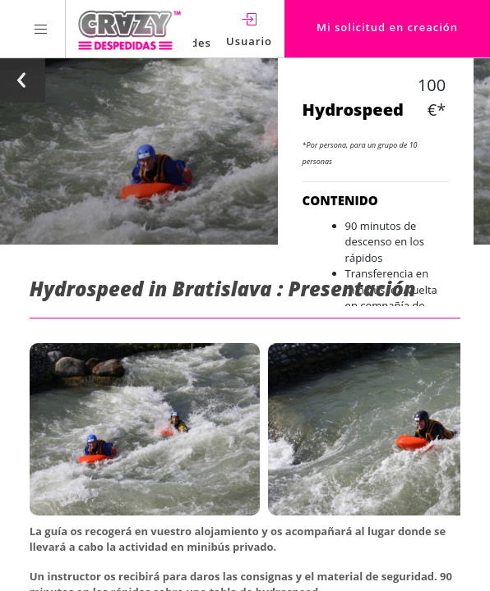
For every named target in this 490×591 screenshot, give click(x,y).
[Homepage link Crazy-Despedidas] (129, 28)
